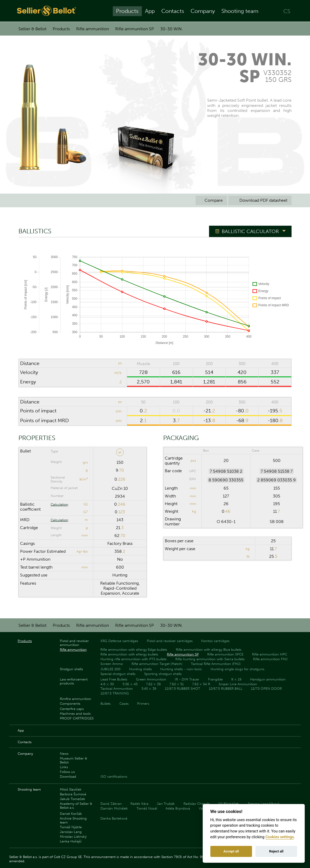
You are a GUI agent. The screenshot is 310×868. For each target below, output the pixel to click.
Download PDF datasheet (259, 200)
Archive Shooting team (73, 820)
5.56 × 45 (130, 684)
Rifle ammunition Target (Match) (157, 664)
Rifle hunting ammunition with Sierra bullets (210, 659)
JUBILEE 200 (110, 669)
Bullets (105, 704)
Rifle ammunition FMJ (270, 659)
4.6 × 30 (107, 684)
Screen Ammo (111, 664)
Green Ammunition (151, 679)
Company (203, 11)
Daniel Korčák (71, 814)
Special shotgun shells (117, 674)
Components (70, 704)
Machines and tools (75, 714)
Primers (143, 704)
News (64, 754)
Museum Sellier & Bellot (73, 760)
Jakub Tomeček (72, 799)
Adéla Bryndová (178, 808)
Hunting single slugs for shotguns (237, 669)
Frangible (215, 679)
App (150, 11)
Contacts (172, 11)
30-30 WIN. (171, 28)
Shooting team (239, 11)
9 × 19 (236, 679)
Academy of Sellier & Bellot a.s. (76, 806)
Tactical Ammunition (116, 689)
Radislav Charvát (196, 804)
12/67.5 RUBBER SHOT (182, 689)
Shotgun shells (71, 669)
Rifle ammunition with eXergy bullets (129, 654)
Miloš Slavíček (70, 789)
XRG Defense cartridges (119, 641)
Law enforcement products (74, 681)
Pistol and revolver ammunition (74, 643)
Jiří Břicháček (228, 804)
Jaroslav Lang (71, 832)
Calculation (59, 504)
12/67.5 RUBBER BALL (226, 689)
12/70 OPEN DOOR (266, 689)
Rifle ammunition (92, 28)
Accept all (231, 851)
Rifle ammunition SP (134, 28)
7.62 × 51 (176, 684)
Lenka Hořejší (70, 841)
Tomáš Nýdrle (71, 827)
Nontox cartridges (215, 641)
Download (68, 776)
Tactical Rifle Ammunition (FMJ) (216, 664)
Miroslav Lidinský (73, 837)
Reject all (276, 851)
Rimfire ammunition (75, 699)
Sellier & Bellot (32, 28)
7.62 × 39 (153, 684)
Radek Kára (139, 804)
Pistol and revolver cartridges (170, 641)
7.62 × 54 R (201, 684)
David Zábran (111, 804)
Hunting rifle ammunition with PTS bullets (133, 659)
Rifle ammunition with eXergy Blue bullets (208, 650)
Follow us (67, 772)
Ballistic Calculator (250, 231)
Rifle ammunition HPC (269, 654)
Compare (211, 200)
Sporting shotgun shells (163, 674)
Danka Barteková (113, 818)
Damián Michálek (114, 808)
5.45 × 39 (149, 689)
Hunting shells (140, 669)
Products (127, 11)
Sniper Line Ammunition (238, 684)
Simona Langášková (263, 804)
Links (64, 767)
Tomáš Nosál (147, 808)
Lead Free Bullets (113, 679)
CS (286, 11)
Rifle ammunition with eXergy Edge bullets (133, 650)
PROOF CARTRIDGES (77, 718)
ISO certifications (113, 776)
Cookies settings (279, 837)
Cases (124, 704)
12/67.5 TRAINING (114, 693)
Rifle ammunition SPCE (225, 654)
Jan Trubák (166, 804)
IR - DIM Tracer (187, 679)
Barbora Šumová (73, 794)
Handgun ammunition (267, 679)
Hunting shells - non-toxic (181, 669)
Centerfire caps (72, 709)
